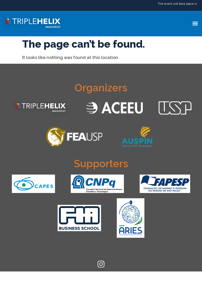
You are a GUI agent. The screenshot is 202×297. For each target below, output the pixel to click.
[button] (195, 23)
